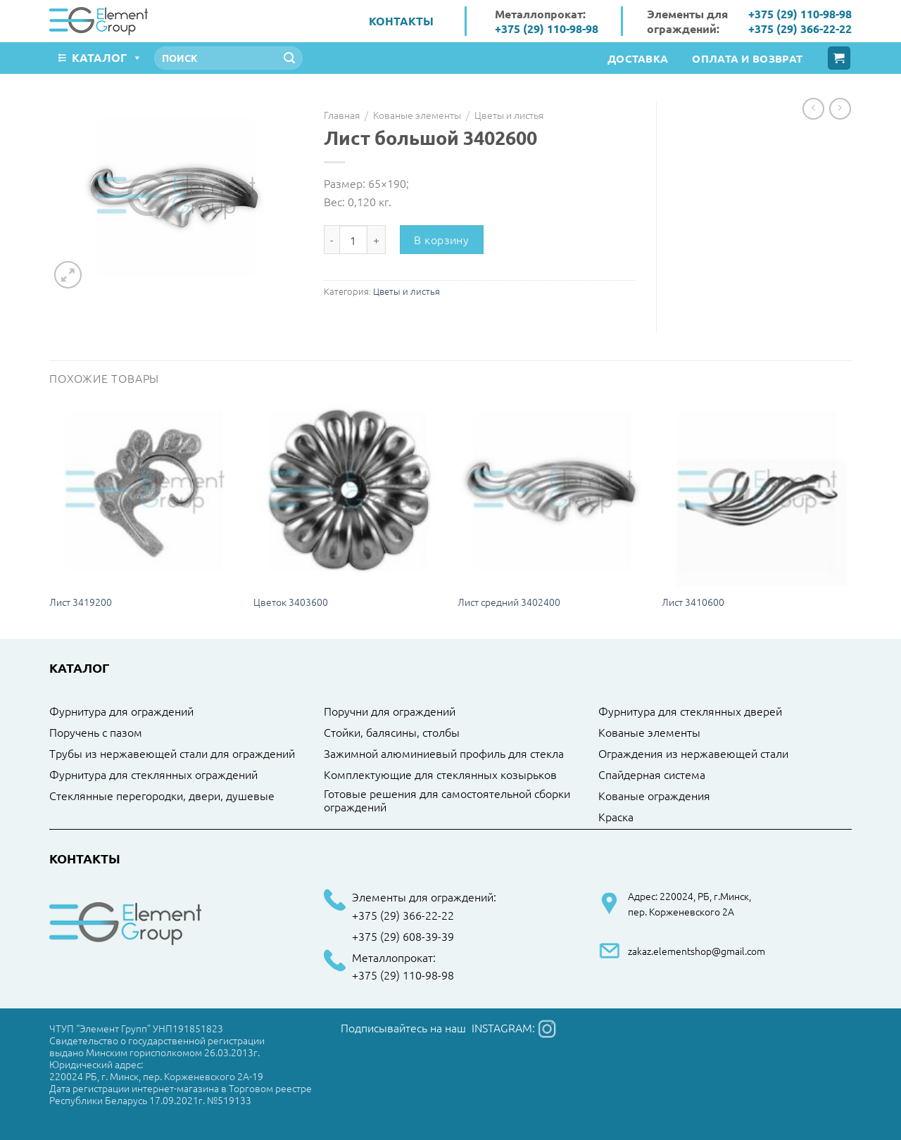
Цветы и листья (508, 115)
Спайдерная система (651, 775)
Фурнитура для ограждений (121, 711)
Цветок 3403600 (290, 602)
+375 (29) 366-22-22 (800, 28)
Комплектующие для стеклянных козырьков (440, 775)
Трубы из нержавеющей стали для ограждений (172, 754)
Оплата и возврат (747, 58)
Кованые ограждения (654, 796)
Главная (342, 115)
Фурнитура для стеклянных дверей (690, 711)
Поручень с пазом (95, 733)
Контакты (401, 20)
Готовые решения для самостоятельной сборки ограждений (447, 800)
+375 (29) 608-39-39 (403, 937)
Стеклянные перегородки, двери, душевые (162, 796)
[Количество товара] (353, 239)
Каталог (107, 57)
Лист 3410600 (693, 602)
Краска (616, 817)
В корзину (441, 239)
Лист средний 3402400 (509, 602)
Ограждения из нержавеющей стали (693, 754)
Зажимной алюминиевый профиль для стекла (444, 754)
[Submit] (289, 58)
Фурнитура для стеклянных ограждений (153, 775)
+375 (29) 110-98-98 (546, 28)
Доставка (637, 58)
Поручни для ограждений (389, 711)
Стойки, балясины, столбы (392, 733)
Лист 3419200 (80, 602)
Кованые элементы (417, 115)
